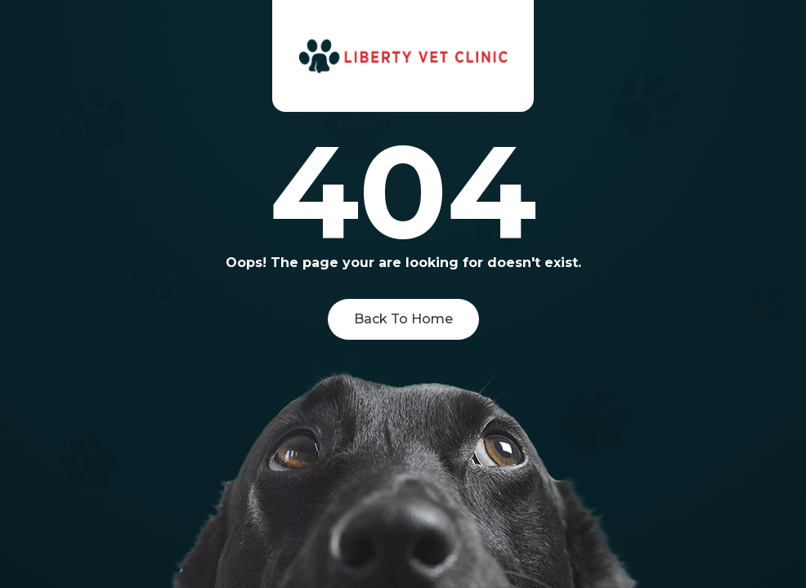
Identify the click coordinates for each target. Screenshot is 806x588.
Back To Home (403, 319)
